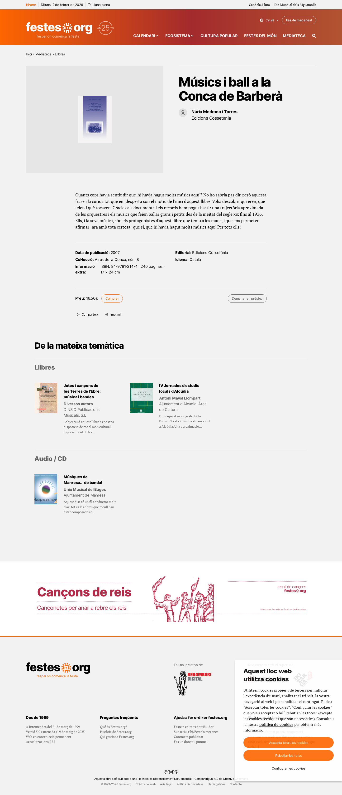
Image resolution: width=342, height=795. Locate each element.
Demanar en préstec (247, 298)
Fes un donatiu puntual (191, 741)
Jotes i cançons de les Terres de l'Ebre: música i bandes (82, 391)
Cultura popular (219, 35)
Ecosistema (177, 35)
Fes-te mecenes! (299, 20)
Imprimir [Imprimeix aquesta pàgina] (116, 314)
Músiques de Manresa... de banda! (83, 479)
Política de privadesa (190, 784)
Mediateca (294, 35)
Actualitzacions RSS (40, 741)
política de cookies (276, 724)
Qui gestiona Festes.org (117, 736)
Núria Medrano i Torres (214, 111)
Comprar (112, 298)
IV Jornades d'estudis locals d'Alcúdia (179, 388)
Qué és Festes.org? (113, 726)
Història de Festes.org (116, 731)
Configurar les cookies (288, 768)
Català (269, 20)
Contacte (236, 784)
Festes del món (260, 35)
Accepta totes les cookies (288, 743)
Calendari (144, 35)
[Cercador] (314, 36)
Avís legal (166, 784)
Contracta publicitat (188, 736)
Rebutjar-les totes (288, 755)
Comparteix (90, 314)
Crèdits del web (146, 784)
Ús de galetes (216, 784)
